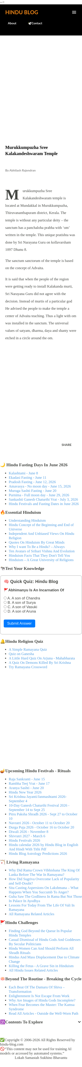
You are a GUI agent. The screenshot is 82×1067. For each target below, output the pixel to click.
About (9, 23)
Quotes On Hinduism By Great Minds (37, 542)
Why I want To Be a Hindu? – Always (37, 547)
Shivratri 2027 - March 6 (27, 836)
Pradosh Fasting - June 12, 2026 (32, 482)
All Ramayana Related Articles (31, 914)
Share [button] (67, 445)
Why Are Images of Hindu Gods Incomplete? (42, 1000)
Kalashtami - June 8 (23, 473)
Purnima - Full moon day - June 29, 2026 (39, 495)
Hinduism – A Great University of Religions (41, 560)
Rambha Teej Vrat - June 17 (29, 783)
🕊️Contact (32, 23)
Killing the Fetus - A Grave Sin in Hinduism (41, 966)
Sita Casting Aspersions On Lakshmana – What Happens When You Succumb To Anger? (44, 890)
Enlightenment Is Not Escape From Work (39, 996)
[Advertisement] (41, 81)
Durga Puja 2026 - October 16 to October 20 (41, 827)
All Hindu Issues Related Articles (33, 970)
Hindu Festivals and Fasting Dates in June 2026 (44, 504)
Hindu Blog (21, 12)
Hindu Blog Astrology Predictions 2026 (38, 853)
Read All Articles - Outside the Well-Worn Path (43, 1013)
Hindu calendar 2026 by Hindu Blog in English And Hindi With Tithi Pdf (43, 847)
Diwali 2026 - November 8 (28, 832)
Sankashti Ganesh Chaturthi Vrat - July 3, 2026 (43, 499)
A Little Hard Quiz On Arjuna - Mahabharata (42, 658)
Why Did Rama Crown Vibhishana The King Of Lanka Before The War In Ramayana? (44, 872)
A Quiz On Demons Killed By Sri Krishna (40, 663)
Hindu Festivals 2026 (24, 840)
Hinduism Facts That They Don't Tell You (39, 555)
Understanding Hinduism (27, 520)
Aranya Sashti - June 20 (26, 788)
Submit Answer (19, 623)
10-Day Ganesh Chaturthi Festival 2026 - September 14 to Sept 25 (39, 807)
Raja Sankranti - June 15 (27, 779)
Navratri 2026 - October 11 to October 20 (39, 823)
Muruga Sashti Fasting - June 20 (32, 491)
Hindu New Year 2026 (25, 792)
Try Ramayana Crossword (28, 667)
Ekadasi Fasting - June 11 (27, 477)
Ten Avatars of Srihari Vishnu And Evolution (42, 551)
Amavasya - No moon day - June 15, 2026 (40, 486)
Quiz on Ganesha (21, 654)
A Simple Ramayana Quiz (28, 649)
